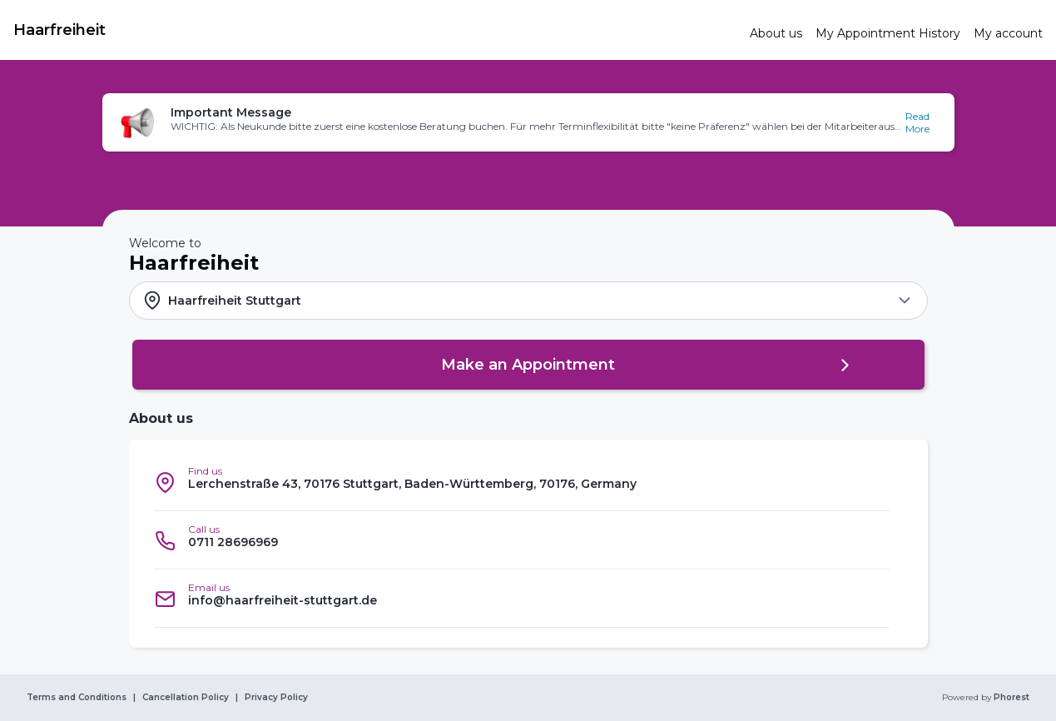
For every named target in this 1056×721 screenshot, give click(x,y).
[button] (528, 122)
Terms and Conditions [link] (76, 698)
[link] (374, 30)
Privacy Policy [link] (276, 698)
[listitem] (522, 482)
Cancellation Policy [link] (185, 698)
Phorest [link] (1010, 698)
